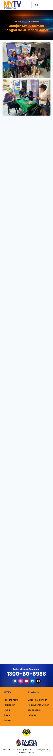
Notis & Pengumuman (38, 704)
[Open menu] (46, 5)
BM (36, 5)
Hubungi (32, 715)
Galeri (7, 715)
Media (7, 709)
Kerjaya (7, 720)
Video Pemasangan (37, 699)
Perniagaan (9, 704)
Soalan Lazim (34, 709)
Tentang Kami (11, 699)
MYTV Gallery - (26, 22)
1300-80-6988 (26, 674)
